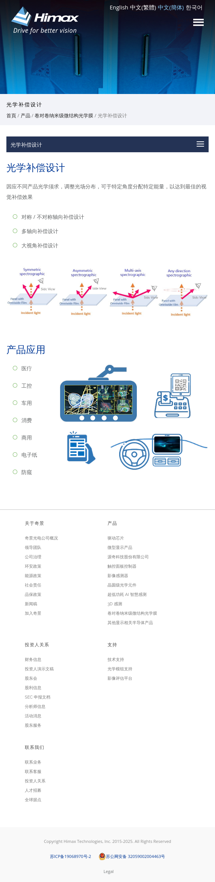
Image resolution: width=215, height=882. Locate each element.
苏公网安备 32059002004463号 (131, 856)
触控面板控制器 (122, 566)
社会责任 (33, 585)
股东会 (31, 678)
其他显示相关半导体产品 (130, 622)
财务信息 (33, 659)
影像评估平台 (120, 678)
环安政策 (33, 566)
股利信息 (33, 687)
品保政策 (33, 594)
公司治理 (33, 557)
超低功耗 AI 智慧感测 (127, 594)
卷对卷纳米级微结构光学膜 (64, 115)
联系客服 (33, 771)
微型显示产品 (120, 547)
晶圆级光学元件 (122, 585)
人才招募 (33, 790)
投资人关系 (35, 781)
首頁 (11, 115)
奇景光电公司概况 (41, 538)
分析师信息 (35, 706)
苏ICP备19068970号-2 (70, 856)
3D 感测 (115, 604)
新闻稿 (31, 604)
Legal (109, 871)
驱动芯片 (116, 538)
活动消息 (33, 716)
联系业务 (33, 762)
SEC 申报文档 (37, 697)
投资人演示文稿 (39, 669)
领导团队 (33, 547)
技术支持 (116, 659)
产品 (25, 115)
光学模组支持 (120, 669)
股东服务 (33, 725)
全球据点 (33, 799)
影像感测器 (118, 575)
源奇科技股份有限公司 (128, 557)
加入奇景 (33, 613)
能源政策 (33, 575)
